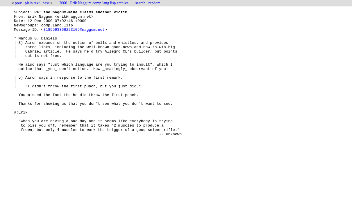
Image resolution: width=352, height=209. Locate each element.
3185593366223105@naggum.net (74, 33)
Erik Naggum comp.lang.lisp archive (99, 3)
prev (18, 3)
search (140, 3)
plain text (32, 3)
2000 (63, 3)
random (155, 3)
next (46, 3)
